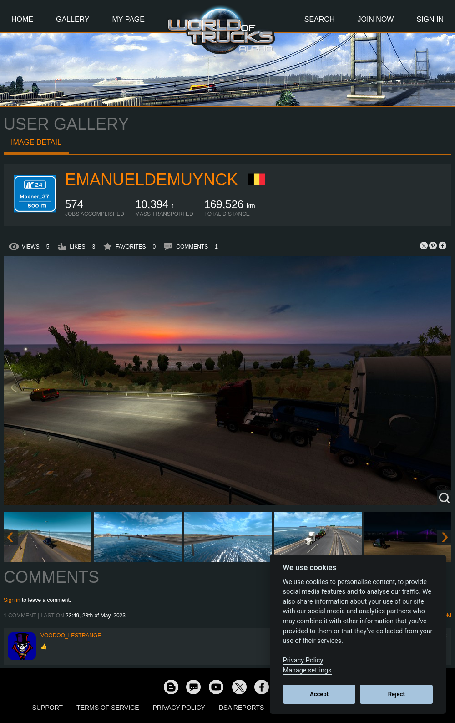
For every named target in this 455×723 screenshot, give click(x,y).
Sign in (12, 600)
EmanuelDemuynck (151, 179)
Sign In (430, 19)
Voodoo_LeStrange (70, 635)
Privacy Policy (179, 707)
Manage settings (307, 670)
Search (319, 19)
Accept (319, 694)
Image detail (36, 142)
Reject (396, 694)
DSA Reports (241, 707)
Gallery (73, 19)
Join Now (375, 19)
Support (47, 707)
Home (22, 19)
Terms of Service (107, 707)
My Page (128, 19)
